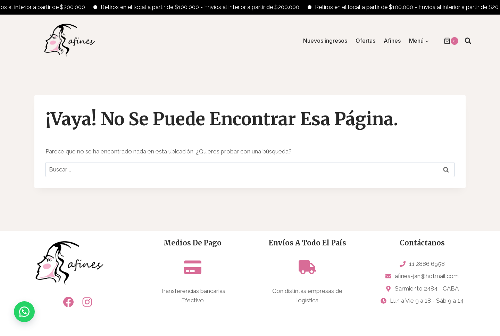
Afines (392, 40)
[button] (24, 311)
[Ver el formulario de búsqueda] (468, 41)
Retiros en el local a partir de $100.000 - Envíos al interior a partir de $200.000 (204, 7)
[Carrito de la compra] (447, 41)
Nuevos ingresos (325, 40)
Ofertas (365, 40)
